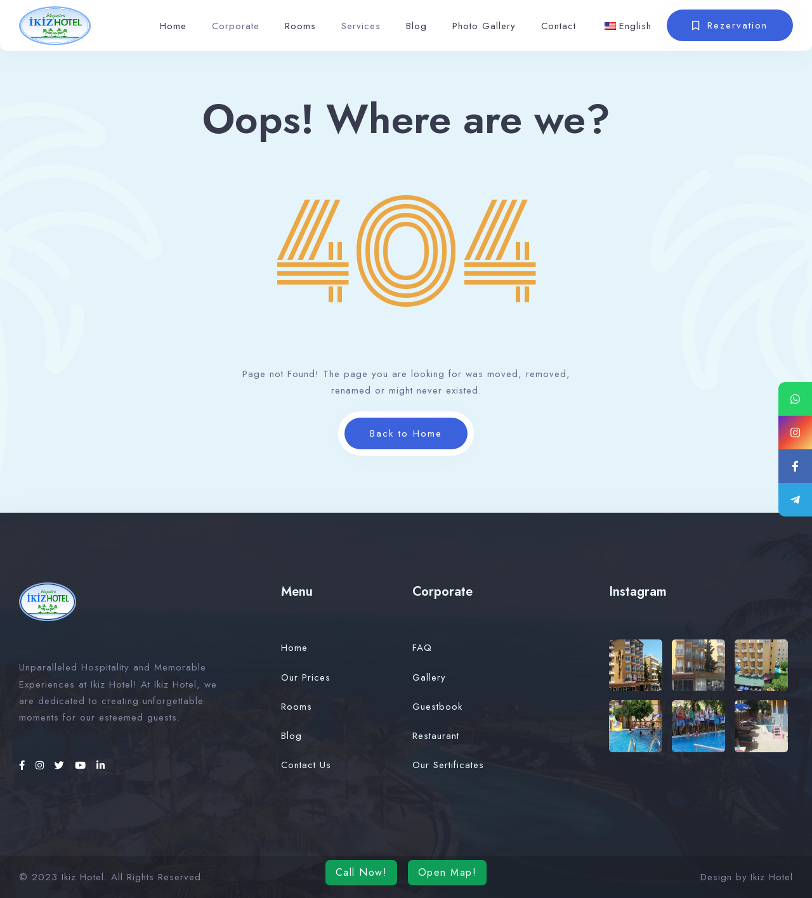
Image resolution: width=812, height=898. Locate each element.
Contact (558, 26)
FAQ (422, 648)
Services (361, 26)
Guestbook (437, 707)
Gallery (429, 677)
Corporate (235, 26)
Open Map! (447, 872)
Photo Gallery (484, 26)
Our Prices (306, 677)
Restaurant (435, 736)
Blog (416, 26)
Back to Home (406, 433)
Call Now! (362, 872)
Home (173, 26)
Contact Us (306, 765)
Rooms (300, 26)
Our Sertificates (448, 765)
